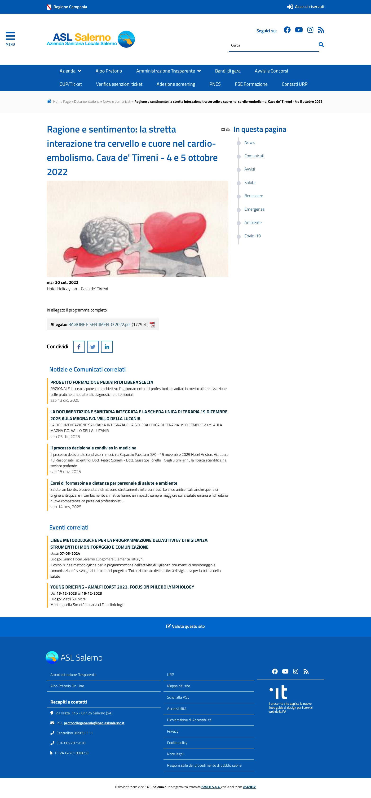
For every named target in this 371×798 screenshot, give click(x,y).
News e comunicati (117, 101)
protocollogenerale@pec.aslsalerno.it (94, 723)
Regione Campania (67, 7)
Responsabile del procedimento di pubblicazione (204, 765)
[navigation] (10, 39)
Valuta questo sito (188, 626)
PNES (215, 84)
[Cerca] (274, 45)
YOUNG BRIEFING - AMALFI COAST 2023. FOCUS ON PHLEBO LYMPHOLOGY (122, 586)
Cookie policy (177, 742)
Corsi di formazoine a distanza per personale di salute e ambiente (113, 482)
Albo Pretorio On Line (67, 686)
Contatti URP (295, 84)
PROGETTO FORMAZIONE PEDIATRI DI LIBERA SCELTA (101, 382)
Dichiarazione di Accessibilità (189, 720)
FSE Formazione (251, 84)
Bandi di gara (228, 70)
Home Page (62, 101)
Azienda (70, 70)
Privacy (172, 731)
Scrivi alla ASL (178, 697)
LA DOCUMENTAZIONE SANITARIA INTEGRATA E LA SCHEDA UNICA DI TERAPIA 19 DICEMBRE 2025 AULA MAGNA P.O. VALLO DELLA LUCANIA (139, 415)
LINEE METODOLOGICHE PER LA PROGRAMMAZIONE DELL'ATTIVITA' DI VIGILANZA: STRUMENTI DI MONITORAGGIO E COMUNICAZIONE (129, 543)
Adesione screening (176, 84)
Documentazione (87, 101)
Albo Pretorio (109, 70)
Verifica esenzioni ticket (119, 84)
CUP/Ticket (71, 84)
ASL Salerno (82, 657)
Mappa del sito (178, 686)
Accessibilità (176, 708)
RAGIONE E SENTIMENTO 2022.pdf (99, 324)
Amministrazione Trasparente (168, 70)
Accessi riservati (309, 6)
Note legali (175, 754)
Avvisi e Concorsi (271, 70)
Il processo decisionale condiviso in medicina (93, 447)
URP (170, 674)
